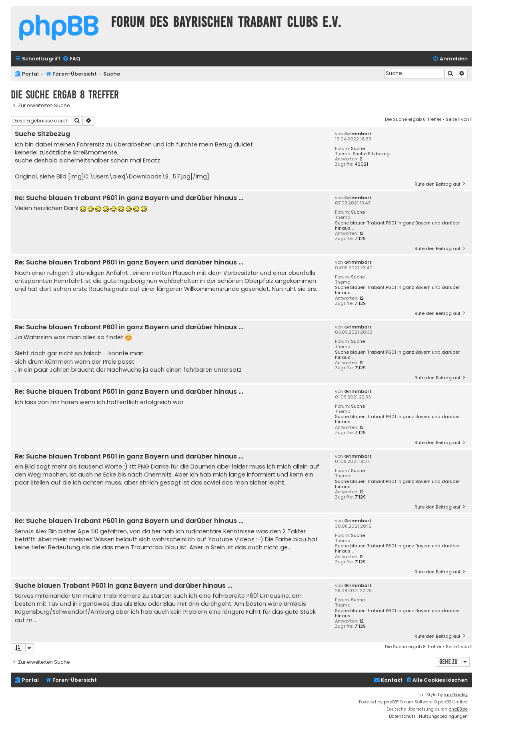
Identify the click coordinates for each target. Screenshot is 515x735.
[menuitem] (71, 59)
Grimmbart (358, 133)
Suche (358, 148)
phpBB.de (458, 709)
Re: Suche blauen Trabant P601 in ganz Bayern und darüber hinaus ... (129, 198)
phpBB (390, 702)
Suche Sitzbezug (371, 153)
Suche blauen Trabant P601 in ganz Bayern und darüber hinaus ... (397, 225)
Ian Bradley (456, 695)
